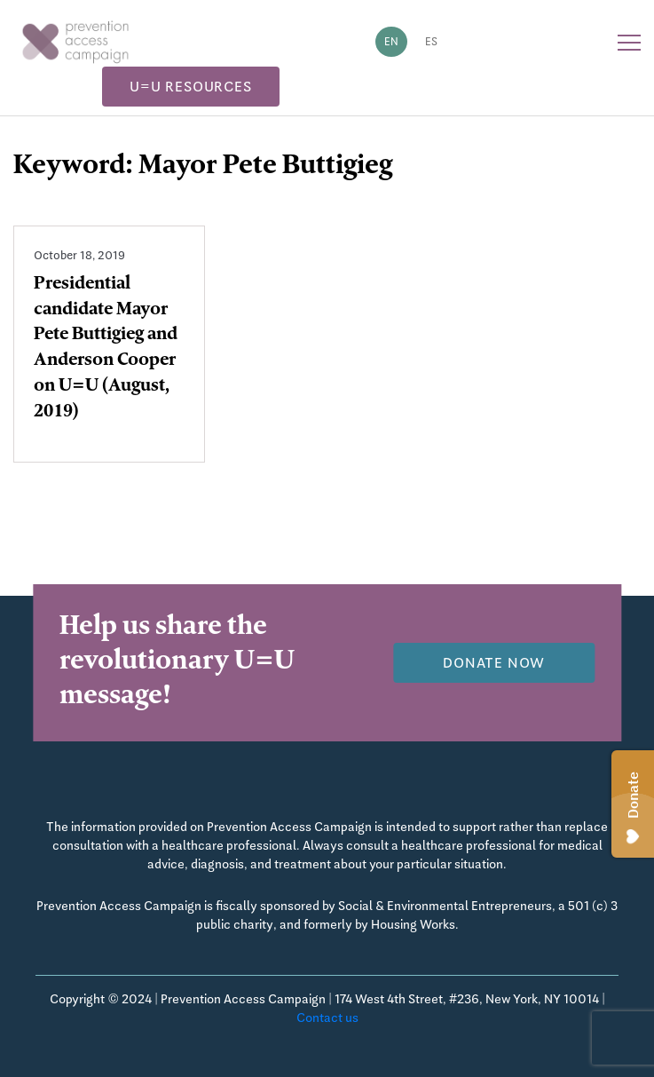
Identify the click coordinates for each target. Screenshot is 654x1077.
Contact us (327, 1017)
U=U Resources (190, 86)
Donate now (494, 662)
